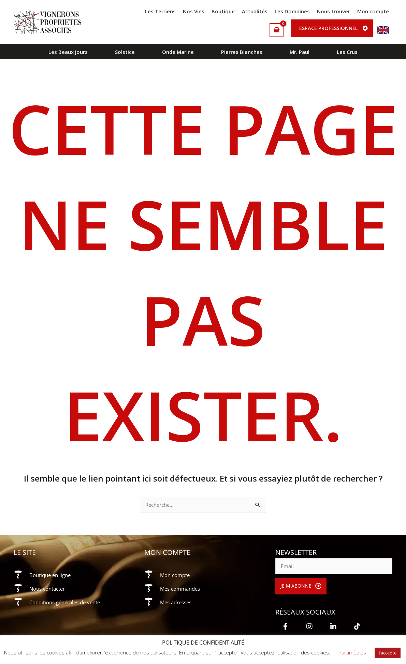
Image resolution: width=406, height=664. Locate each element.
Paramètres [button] (352, 652)
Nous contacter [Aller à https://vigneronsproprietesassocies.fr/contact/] (49, 589)
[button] (301, 586)
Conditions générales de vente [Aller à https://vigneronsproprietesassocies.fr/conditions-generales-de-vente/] (68, 602)
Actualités (254, 11)
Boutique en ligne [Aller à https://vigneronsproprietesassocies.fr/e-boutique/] (51, 575)
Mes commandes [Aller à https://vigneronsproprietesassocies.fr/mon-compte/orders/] (182, 589)
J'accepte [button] (387, 653)
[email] (333, 567)
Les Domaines (292, 11)
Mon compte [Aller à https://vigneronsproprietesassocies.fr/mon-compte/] (176, 575)
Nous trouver (333, 11)
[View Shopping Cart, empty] (276, 30)
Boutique (223, 11)
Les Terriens (160, 11)
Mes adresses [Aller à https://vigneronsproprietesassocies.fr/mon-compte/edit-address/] (177, 602)
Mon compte (373, 11)
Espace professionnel (328, 28)
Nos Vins (193, 11)
